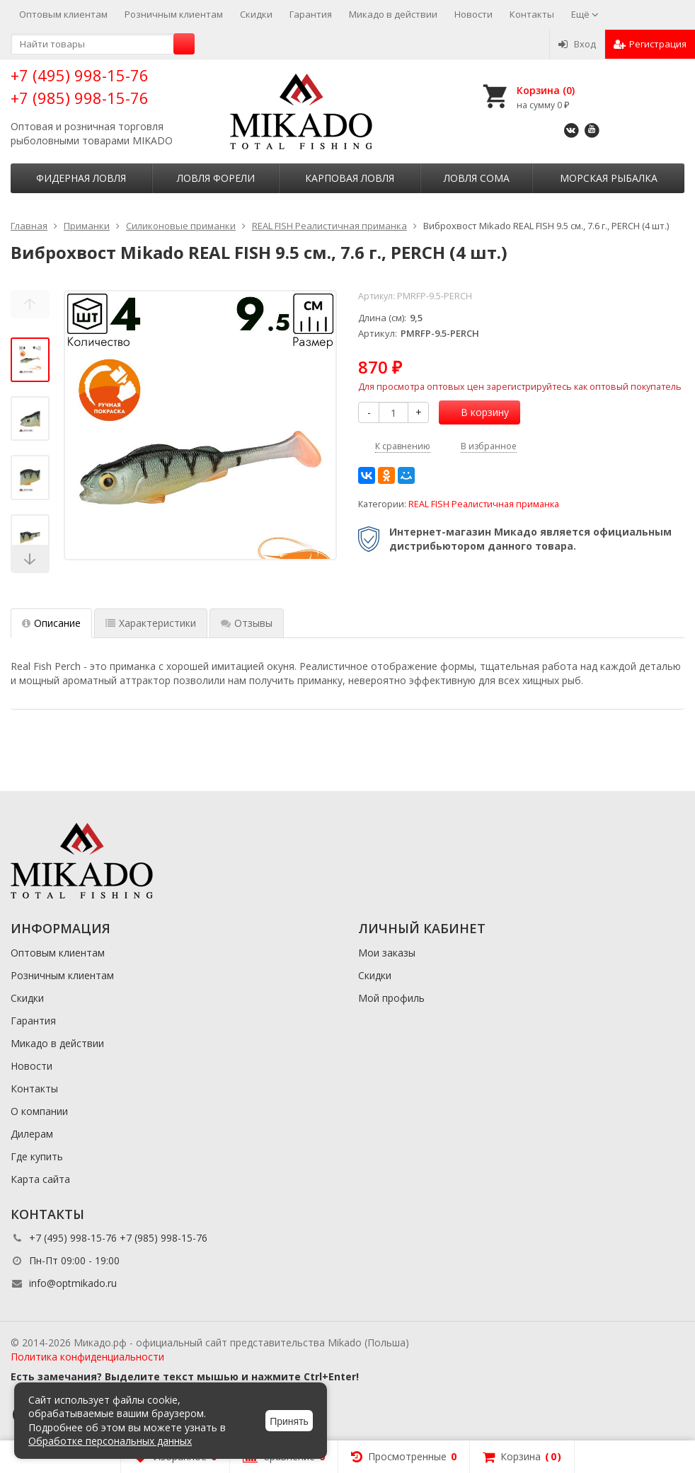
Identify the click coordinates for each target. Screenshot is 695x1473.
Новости (473, 14)
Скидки (256, 14)
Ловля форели (216, 178)
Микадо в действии (393, 14)
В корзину (477, 412)
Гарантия (310, 14)
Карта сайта (40, 1179)
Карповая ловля (349, 178)
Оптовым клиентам (63, 14)
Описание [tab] (51, 623)
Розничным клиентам (174, 14)
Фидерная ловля (81, 178)
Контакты (532, 14)
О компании (39, 1111)
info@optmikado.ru (73, 1283)
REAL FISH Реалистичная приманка (483, 504)
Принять (289, 1421)
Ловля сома (477, 178)
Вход (577, 43)
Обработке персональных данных (110, 1441)
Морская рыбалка (608, 178)
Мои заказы (386, 952)
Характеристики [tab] (150, 623)
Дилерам (32, 1133)
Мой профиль (391, 998)
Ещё (585, 14)
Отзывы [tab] (246, 623)
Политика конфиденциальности (87, 1356)
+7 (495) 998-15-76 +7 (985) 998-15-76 (80, 86)
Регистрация (650, 43)
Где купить (37, 1156)
